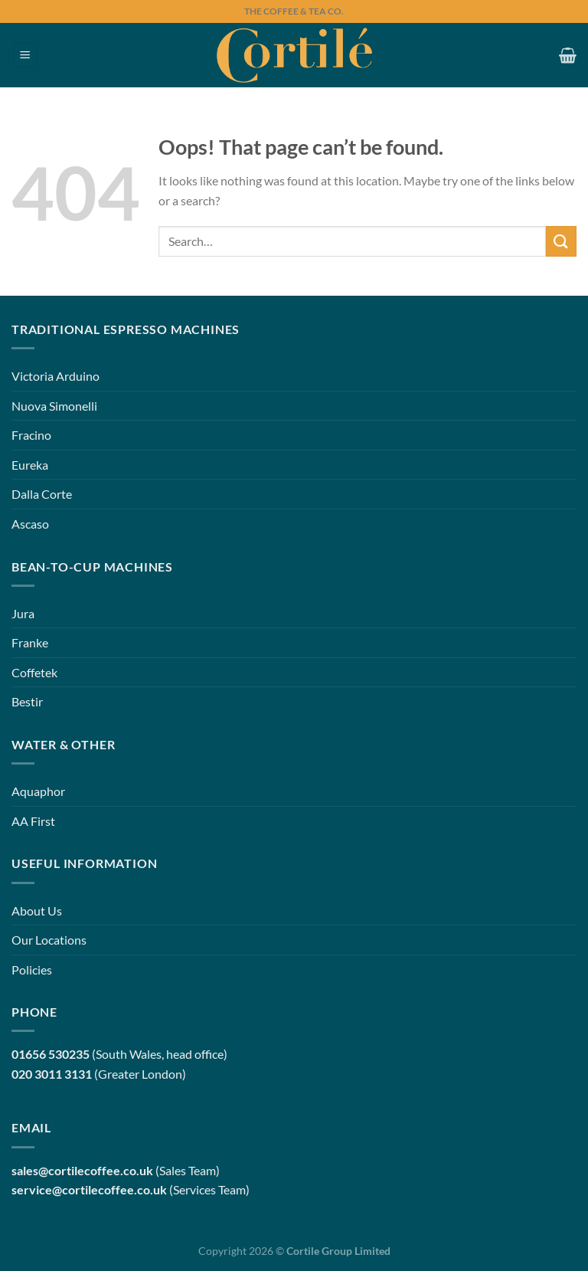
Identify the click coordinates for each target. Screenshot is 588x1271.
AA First (33, 821)
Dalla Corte (41, 493)
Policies (31, 969)
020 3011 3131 (51, 1073)
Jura (22, 613)
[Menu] (25, 55)
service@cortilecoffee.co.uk (89, 1189)
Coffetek (34, 672)
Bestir (27, 701)
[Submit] (561, 241)
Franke (29, 642)
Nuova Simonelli (54, 405)
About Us (36, 910)
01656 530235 (50, 1054)
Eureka (29, 464)
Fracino (31, 434)
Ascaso (30, 523)
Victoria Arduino (55, 376)
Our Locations (49, 939)
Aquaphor (38, 791)
